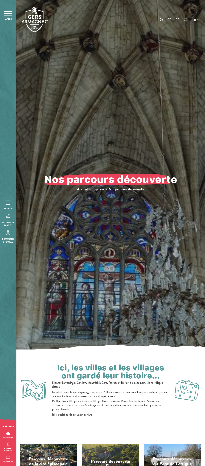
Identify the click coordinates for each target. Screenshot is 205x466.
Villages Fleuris (101, 401)
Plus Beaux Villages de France (72, 401)
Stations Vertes (146, 401)
